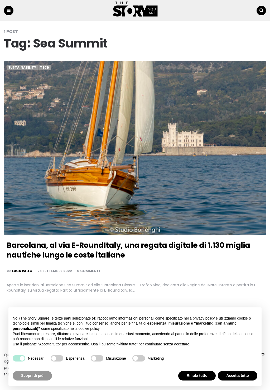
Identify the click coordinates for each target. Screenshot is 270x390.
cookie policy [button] (89, 328)
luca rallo (22, 271)
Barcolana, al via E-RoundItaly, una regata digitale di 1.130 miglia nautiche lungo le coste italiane (128, 250)
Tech (44, 67)
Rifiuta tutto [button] (197, 375)
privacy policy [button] (203, 318)
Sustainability (22, 67)
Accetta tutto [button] (237, 375)
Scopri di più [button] (32, 375)
